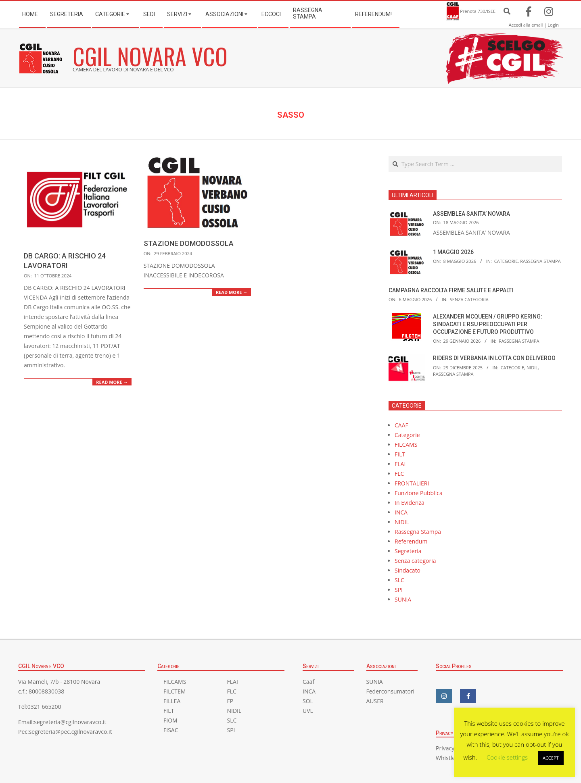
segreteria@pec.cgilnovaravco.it (70, 731)
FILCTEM (174, 691)
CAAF (401, 425)
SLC (399, 580)
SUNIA (403, 599)
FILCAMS (406, 444)
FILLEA (171, 701)
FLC (399, 473)
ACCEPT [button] (551, 758)
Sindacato (407, 570)
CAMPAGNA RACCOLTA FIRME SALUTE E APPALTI (451, 290)
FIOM (170, 720)
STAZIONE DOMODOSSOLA (189, 243)
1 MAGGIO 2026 (453, 252)
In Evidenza (409, 502)
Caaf (308, 681)
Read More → (111, 382)
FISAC (170, 730)
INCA (401, 512)
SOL (308, 701)
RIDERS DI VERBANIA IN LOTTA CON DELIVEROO (494, 358)
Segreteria (408, 551)
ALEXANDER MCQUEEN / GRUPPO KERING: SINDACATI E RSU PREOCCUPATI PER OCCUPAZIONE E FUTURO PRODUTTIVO (487, 324)
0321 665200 (44, 706)
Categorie (506, 261)
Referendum (411, 541)
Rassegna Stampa (540, 261)
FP (230, 701)
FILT (400, 454)
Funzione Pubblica (419, 493)
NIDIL (532, 367)
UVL (308, 710)
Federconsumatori (390, 691)
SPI (399, 589)
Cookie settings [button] (507, 757)
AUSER (375, 701)
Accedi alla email (526, 25)
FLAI (400, 464)
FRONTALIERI (412, 483)
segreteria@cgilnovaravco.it (70, 722)
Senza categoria (469, 299)
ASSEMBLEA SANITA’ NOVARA (471, 213)
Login (553, 25)
